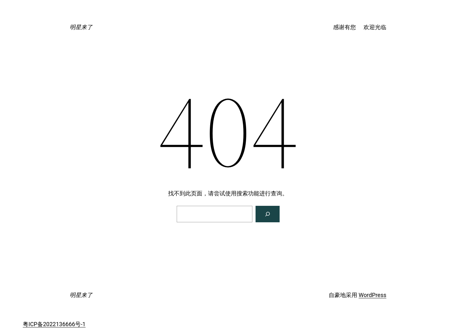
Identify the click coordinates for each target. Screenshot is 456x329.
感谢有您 (344, 27)
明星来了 (81, 27)
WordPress (372, 295)
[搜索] (268, 214)
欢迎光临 (375, 27)
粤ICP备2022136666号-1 (54, 324)
